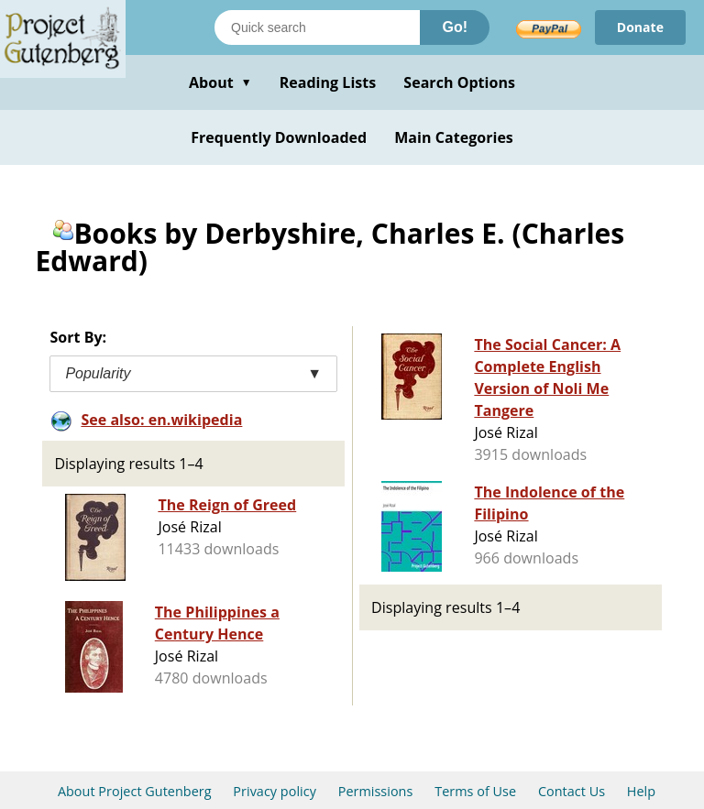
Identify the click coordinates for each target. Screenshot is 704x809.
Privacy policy (274, 791)
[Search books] (317, 27)
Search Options (459, 82)
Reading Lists (328, 82)
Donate (640, 27)
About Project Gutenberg (135, 791)
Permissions (375, 791)
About (220, 82)
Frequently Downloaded (279, 137)
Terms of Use (475, 791)
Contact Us (571, 791)
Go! (455, 27)
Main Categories (453, 137)
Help (641, 791)
